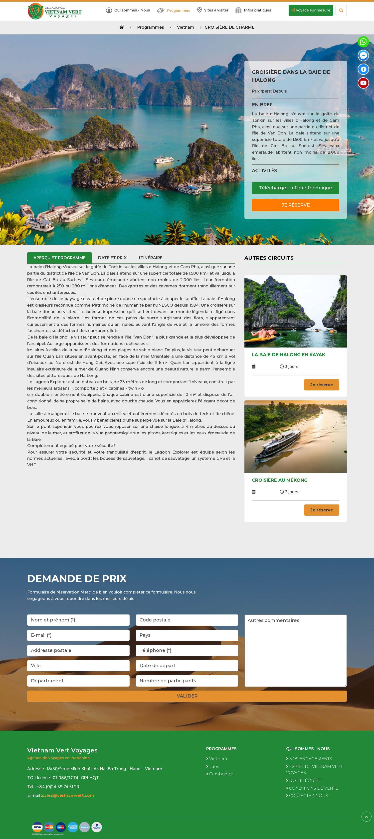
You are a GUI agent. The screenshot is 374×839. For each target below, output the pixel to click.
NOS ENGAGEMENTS (309, 758)
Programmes (173, 10)
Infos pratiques (253, 10)
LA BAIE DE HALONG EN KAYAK (288, 355)
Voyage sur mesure (310, 10)
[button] (187, 239)
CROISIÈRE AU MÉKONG (280, 480)
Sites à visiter (212, 10)
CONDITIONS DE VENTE (312, 788)
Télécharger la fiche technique (295, 188)
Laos (212, 766)
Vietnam (185, 27)
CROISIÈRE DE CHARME (230, 27)
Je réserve (296, 205)
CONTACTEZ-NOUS (307, 795)
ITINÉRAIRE (151, 257)
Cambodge (219, 774)
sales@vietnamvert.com (68, 795)
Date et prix (112, 257)
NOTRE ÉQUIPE (303, 780)
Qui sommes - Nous (128, 10)
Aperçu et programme (59, 257)
